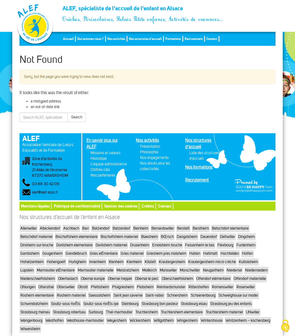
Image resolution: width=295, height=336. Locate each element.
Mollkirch (149, 270)
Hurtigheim (77, 261)
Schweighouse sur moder (238, 295)
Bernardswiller (162, 228)
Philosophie (149, 152)
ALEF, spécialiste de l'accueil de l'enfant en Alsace (142, 9)
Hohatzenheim (32, 261)
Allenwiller (28, 228)
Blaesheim (149, 236)
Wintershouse (212, 320)
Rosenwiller (245, 287)
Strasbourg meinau (35, 312)
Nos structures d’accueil (145, 39)
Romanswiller (222, 287)
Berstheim (201, 228)
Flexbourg (225, 245)
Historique (99, 158)
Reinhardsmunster (171, 287)
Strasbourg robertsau (69, 312)
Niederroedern (256, 270)
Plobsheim (145, 287)
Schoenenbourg (203, 295)
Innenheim (97, 261)
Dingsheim (246, 236)
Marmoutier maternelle (95, 270)
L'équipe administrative (109, 164)
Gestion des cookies (120, 206)
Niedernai (234, 270)
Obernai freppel (120, 278)
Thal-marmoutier (119, 312)
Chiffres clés (100, 169)
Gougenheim (52, 253)
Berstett (183, 228)
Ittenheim (116, 261)
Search (76, 117)
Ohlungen (27, 287)
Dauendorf (208, 236)
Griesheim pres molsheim (166, 253)
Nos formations (198, 167)
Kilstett (150, 261)
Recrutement (194, 39)
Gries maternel (132, 253)
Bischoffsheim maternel (119, 236)
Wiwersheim (30, 329)
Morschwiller (190, 270)
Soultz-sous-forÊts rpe (101, 303)
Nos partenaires (103, 175)
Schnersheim (177, 295)
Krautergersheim (172, 261)
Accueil (68, 39)
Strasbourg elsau (194, 303)
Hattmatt (210, 253)
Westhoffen (54, 320)
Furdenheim (245, 245)
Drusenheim (139, 245)
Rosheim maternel (71, 295)
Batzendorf (101, 228)
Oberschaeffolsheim (177, 278)
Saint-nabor (155, 295)
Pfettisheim (100, 287)
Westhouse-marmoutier (85, 320)
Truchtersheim (147, 312)
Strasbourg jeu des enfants (231, 303)
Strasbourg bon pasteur (160, 303)
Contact (211, 39)
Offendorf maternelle (250, 278)
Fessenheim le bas (199, 245)
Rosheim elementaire (37, 295)
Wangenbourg (31, 320)
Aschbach (71, 228)
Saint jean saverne (127, 295)
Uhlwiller (253, 312)
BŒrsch (167, 236)
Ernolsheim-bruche (167, 245)
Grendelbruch (76, 253)
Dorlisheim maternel (111, 245)
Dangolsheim (187, 236)
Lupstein (27, 270)
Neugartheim (213, 270)
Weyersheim (117, 320)
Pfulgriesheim (123, 287)
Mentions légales (35, 206)
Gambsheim (29, 253)
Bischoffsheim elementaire (76, 236)
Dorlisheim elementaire (74, 245)
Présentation (150, 146)
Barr (85, 228)
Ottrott (83, 287)
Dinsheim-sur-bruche (36, 245)
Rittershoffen (198, 287)
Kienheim (134, 261)
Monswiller (168, 270)
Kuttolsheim (248, 261)
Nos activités (116, 39)
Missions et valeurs (105, 153)
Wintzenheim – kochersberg (248, 320)
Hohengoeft (56, 261)
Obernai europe (93, 278)
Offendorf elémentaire (213, 278)
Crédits (148, 206)
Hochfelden (230, 253)
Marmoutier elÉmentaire (56, 270)
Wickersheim (140, 320)
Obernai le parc (147, 278)
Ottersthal (46, 287)
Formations (173, 39)
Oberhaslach (68, 278)
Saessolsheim (99, 295)
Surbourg (96, 312)
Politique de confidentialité (77, 206)
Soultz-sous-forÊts (65, 303)
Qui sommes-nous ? (90, 39)
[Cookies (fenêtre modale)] (285, 326)
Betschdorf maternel (36, 236)
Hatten (194, 253)
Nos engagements (154, 157)
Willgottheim (164, 320)
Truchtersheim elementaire (182, 312)
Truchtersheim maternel (224, 312)
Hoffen (247, 253)
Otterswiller (66, 287)
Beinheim (140, 228)
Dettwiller (227, 236)
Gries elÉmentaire (104, 253)
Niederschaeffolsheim (37, 278)
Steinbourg (130, 303)
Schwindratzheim (34, 303)
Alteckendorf (50, 228)
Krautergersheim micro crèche (212, 261)
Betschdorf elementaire (230, 228)
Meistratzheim (128, 270)
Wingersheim (187, 320)
